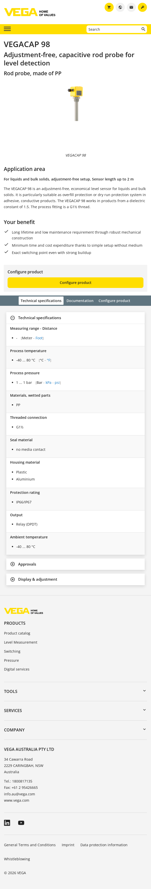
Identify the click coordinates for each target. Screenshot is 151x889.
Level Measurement (20, 642)
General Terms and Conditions (30, 844)
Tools (10, 691)
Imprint (68, 844)
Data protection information (104, 844)
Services (13, 710)
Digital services (16, 669)
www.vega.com (16, 800)
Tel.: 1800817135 (18, 781)
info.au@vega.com (19, 794)
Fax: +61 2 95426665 (21, 787)
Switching (12, 651)
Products (14, 623)
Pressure (11, 660)
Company (14, 730)
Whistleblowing (17, 859)
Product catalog (17, 633)
